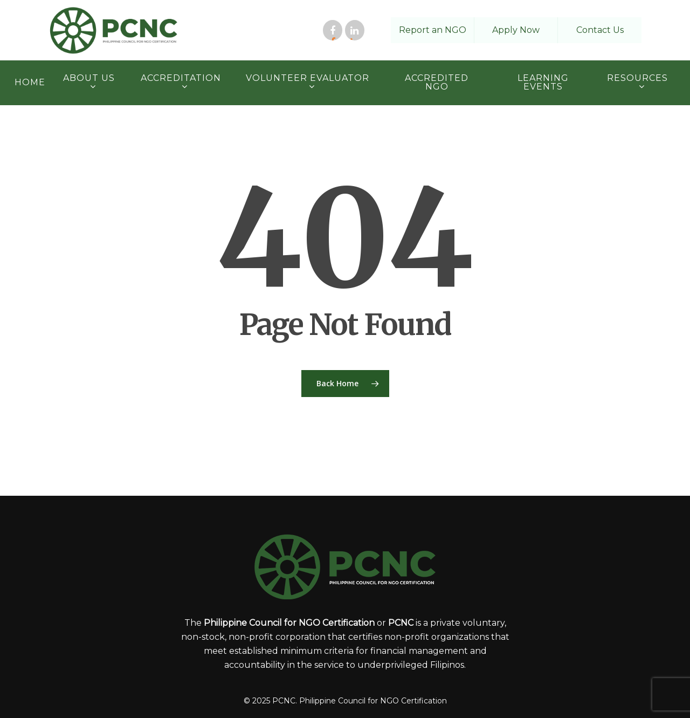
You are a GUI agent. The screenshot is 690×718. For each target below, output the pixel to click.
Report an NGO (432, 30)
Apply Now (516, 30)
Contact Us (600, 30)
